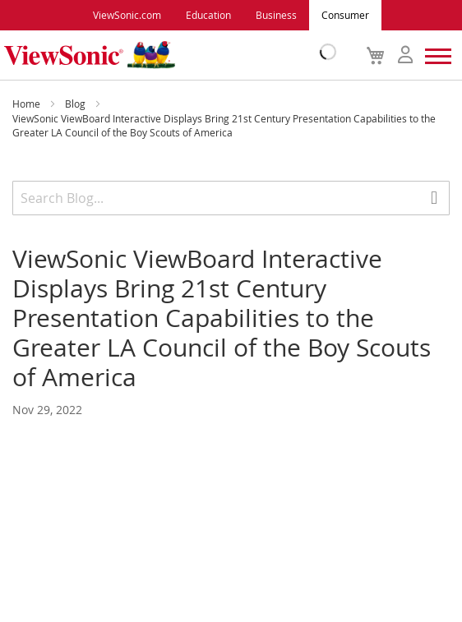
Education (208, 14)
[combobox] (231, 198)
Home (27, 103)
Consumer (345, 14)
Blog (76, 103)
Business (276, 14)
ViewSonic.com (127, 14)
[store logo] (166, 55)
